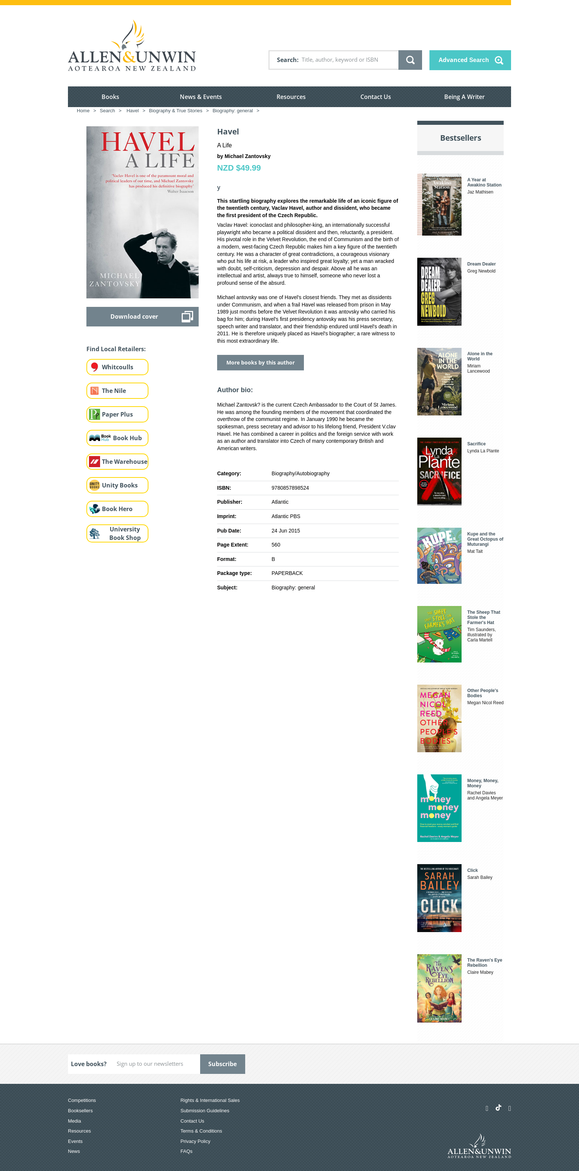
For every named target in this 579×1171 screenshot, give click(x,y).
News (74, 1151)
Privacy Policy (195, 1141)
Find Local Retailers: (116, 349)
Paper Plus (117, 414)
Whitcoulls (117, 367)
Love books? (89, 1064)
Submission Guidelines (205, 1110)
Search (287, 60)
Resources (291, 97)
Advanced (464, 60)
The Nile (114, 391)
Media (74, 1121)
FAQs (187, 1151)
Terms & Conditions (201, 1131)
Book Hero (117, 509)
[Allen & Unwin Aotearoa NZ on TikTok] (498, 1107)
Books (110, 97)
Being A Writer (464, 97)
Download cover (134, 316)
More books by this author (260, 362)
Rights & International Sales (210, 1100)
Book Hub (127, 438)
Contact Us (375, 97)
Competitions (82, 1100)
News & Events (201, 97)
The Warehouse (124, 462)
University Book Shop (125, 533)
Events (75, 1141)
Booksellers (80, 1110)
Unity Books (120, 485)
